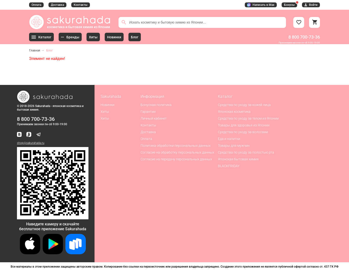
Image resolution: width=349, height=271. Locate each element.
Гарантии (148, 112)
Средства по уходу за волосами (243, 132)
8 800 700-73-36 (304, 37)
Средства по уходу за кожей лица (244, 105)
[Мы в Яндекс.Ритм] (29, 135)
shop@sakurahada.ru (30, 143)
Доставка (57, 5)
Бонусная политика (156, 105)
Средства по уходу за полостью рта (246, 152)
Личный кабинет (154, 118)
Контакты (80, 5)
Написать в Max (260, 5)
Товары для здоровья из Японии (244, 125)
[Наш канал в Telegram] (38, 135)
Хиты (105, 112)
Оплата (36, 5)
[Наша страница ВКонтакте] (19, 135)
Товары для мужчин (234, 146)
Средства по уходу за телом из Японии (248, 118)
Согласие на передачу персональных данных (176, 159)
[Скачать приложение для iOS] (30, 253)
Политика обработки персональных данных (176, 146)
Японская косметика (234, 112)
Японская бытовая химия (238, 159)
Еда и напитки (229, 139)
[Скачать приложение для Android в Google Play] (53, 253)
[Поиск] (124, 22)
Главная (34, 50)
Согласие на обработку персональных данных (177, 152)
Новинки (107, 105)
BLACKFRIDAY (228, 166)
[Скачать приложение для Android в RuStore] (52, 217)
